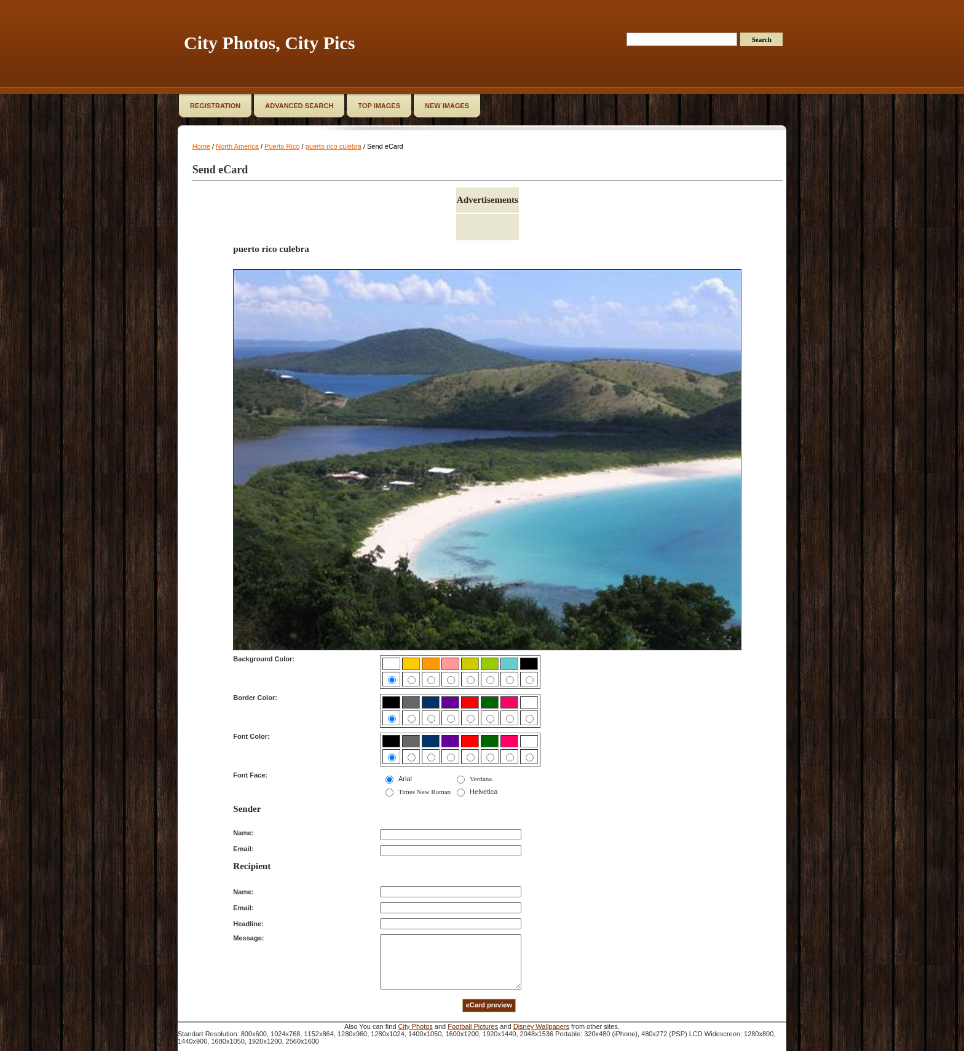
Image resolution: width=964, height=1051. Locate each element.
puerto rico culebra (334, 146)
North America (237, 146)
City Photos (415, 1026)
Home (201, 146)
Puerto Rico (281, 146)
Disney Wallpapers (541, 1026)
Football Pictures (473, 1026)
